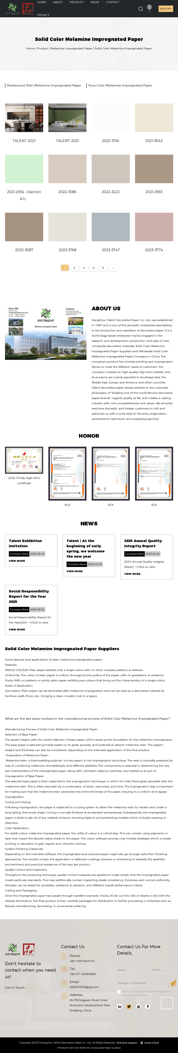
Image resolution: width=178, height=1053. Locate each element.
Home (30, 48)
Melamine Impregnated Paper (71, 48)
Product (42, 48)
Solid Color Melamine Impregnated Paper (136, 719)
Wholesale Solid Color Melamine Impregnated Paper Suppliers (89, 1047)
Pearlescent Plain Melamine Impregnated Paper (44, 85)
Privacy (43, 15)
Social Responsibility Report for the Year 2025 (29, 596)
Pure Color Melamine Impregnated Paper (120, 85)
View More (17, 560)
